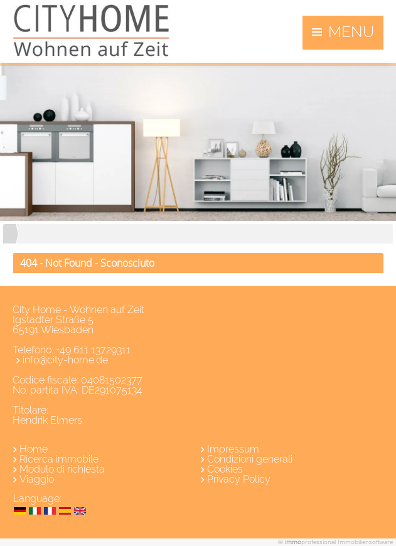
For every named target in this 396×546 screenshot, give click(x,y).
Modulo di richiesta (62, 469)
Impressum (233, 449)
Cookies (225, 469)
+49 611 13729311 (93, 350)
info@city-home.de (65, 360)
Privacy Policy (238, 479)
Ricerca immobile (59, 459)
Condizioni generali (249, 459)
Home (33, 449)
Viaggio (36, 479)
